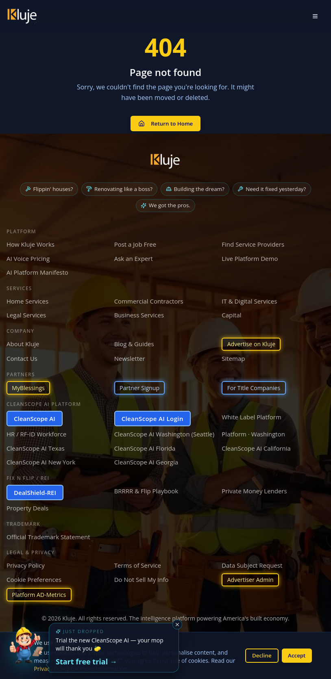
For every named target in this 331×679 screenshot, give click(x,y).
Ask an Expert (133, 256)
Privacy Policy (26, 564)
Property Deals (27, 507)
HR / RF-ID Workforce (36, 433)
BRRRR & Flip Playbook (146, 489)
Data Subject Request (252, 564)
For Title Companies (255, 386)
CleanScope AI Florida (145, 447)
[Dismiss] (177, 624)
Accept (296, 655)
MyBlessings (29, 386)
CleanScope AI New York (41, 461)
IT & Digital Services (249, 298)
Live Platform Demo (250, 256)
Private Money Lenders (254, 489)
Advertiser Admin (252, 579)
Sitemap (233, 356)
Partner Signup (141, 386)
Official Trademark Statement (48, 535)
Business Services (139, 312)
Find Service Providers (253, 241)
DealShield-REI (35, 491)
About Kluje (23, 341)
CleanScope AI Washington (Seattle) (164, 433)
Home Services (27, 298)
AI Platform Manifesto (37, 269)
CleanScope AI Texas (36, 447)
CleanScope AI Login (152, 417)
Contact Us (22, 356)
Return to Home (165, 121)
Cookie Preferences (34, 578)
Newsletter (129, 356)
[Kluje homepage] (165, 157)
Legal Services (26, 312)
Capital (231, 312)
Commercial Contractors (148, 298)
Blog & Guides (134, 341)
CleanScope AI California (256, 447)
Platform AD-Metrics (41, 594)
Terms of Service (137, 564)
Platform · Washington (253, 433)
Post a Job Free (135, 241)
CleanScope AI (34, 417)
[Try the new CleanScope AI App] (26, 652)
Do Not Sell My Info (141, 578)
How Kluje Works (30, 241)
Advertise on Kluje (253, 342)
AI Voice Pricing (28, 256)
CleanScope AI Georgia (146, 461)
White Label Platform (251, 415)
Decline (259, 655)
